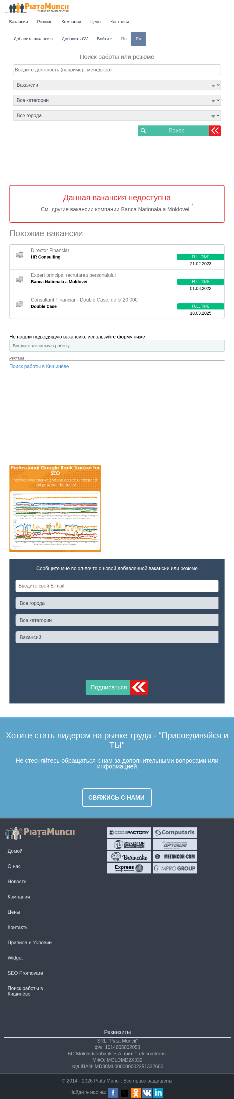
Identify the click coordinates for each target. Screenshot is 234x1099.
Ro (124, 38)
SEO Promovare (25, 973)
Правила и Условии (30, 942)
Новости (17, 881)
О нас (14, 866)
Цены (14, 912)
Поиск (176, 131)
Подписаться (108, 687)
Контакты (18, 927)
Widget (15, 957)
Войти (104, 38)
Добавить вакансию (33, 38)
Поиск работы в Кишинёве (39, 366)
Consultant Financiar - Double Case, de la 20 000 (84, 299)
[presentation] (62, 660)
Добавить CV (75, 38)
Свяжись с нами (116, 797)
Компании (19, 896)
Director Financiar (50, 250)
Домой (15, 851)
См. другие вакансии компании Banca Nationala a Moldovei (115, 209)
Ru (138, 38)
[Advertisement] (117, 164)
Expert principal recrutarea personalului (73, 275)
